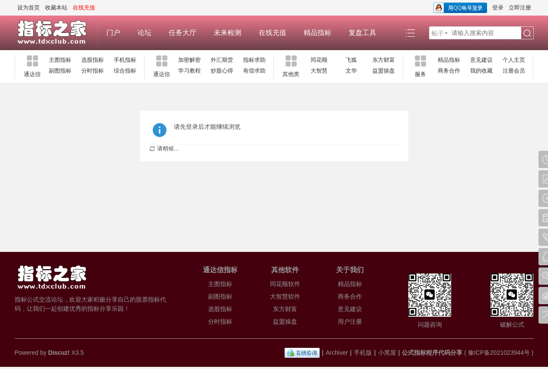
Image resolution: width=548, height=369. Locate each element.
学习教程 (189, 70)
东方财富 (383, 60)
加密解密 (189, 60)
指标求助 (254, 60)
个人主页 (514, 60)
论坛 (144, 32)
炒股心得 (222, 70)
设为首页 (28, 7)
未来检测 (227, 32)
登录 (497, 7)
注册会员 (514, 70)
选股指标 (92, 60)
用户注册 (350, 321)
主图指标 (60, 60)
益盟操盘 (383, 70)
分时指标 (92, 70)
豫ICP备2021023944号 (499, 352)
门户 (113, 32)
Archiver (337, 352)
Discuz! (59, 352)
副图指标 (60, 70)
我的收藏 (481, 70)
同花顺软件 (285, 283)
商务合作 (449, 70)
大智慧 (319, 70)
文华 (351, 70)
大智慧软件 (285, 296)
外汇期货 (222, 60)
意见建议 (481, 60)
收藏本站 (56, 7)
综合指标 (125, 70)
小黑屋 (387, 352)
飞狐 (351, 60)
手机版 (363, 352)
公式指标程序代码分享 (432, 352)
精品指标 (317, 32)
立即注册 (520, 7)
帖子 (438, 33)
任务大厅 (182, 32)
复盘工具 (362, 32)
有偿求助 (254, 70)
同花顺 (319, 60)
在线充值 (272, 32)
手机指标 (125, 60)
